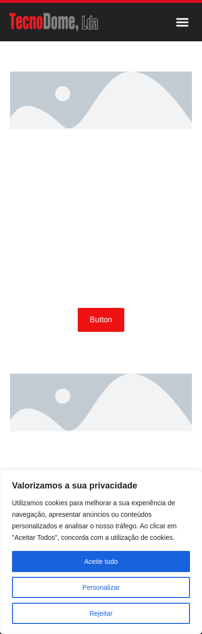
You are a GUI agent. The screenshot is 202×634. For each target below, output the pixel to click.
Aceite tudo (101, 561)
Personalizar (101, 587)
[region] (101, 552)
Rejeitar (100, 613)
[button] (182, 22)
